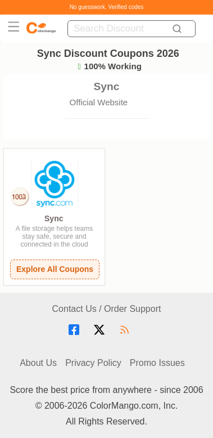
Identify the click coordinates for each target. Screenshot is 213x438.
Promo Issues (157, 363)
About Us (38, 363)
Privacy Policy (93, 363)
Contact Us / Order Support (106, 309)
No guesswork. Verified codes (107, 7)
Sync (53, 218)
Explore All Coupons (54, 269)
